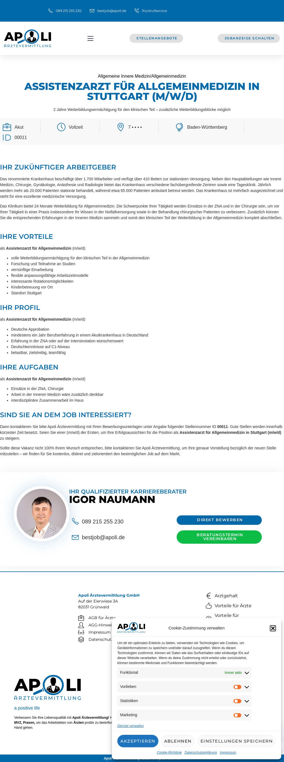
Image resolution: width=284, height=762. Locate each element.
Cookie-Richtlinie (169, 753)
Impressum (228, 753)
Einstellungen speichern (237, 741)
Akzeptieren (137, 741)
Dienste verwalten (130, 726)
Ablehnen (178, 741)
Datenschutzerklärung (200, 753)
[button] (273, 628)
